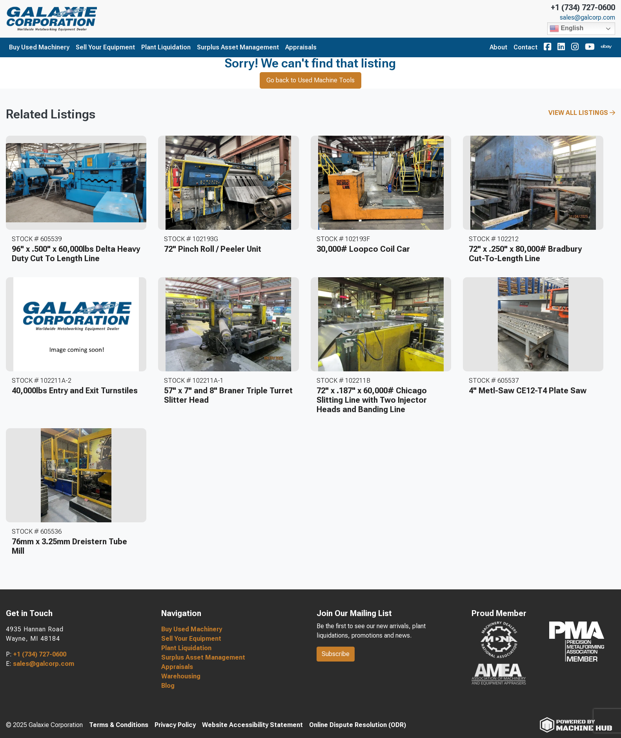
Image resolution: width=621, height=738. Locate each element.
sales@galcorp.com (587, 18)
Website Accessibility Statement (252, 725)
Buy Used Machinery (39, 47)
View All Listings (581, 112)
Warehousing (180, 676)
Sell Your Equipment (105, 47)
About (498, 47)
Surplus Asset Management (238, 47)
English (566, 28)
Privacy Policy (175, 725)
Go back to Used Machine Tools (310, 80)
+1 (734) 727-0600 (583, 7)
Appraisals (301, 47)
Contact (525, 47)
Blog (168, 685)
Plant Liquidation (166, 47)
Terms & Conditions (118, 725)
